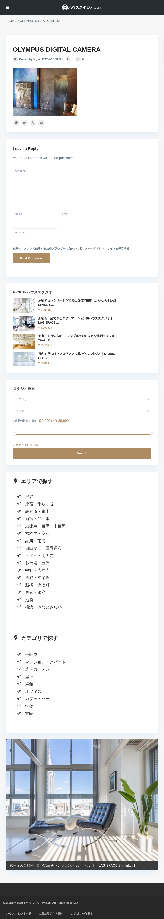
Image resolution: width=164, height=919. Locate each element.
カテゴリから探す (82, 913)
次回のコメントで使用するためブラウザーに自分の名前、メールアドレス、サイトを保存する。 (72, 248)
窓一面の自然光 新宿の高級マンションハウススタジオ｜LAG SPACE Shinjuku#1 (72, 865)
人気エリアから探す (50, 913)
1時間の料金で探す (25, 420)
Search (82, 453)
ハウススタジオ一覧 (18, 913)
